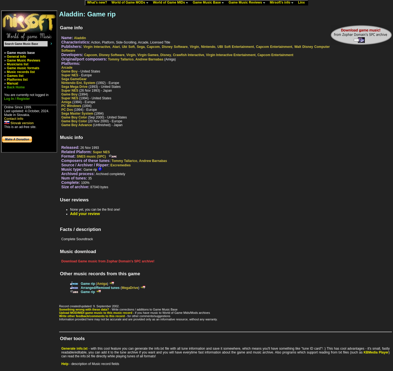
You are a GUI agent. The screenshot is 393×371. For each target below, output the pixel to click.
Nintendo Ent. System (78, 83)
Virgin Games (147, 55)
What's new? (98, 3)
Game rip (88, 284)
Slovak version (19, 123)
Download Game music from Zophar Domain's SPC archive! (107, 261)
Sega (141, 47)
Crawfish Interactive (188, 55)
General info (16, 57)
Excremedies (120, 165)
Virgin (194, 47)
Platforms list (17, 80)
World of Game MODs (131, 3)
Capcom (153, 47)
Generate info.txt (74, 348)
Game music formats (23, 68)
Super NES (69, 75)
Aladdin (80, 38)
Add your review (85, 213)
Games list (15, 76)
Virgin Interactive (96, 47)
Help (64, 364)
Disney (165, 55)
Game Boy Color (74, 117)
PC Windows (71, 106)
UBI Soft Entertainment (235, 47)
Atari (116, 47)
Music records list (21, 72)
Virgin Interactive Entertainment (231, 55)
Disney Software (174, 47)
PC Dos (67, 110)
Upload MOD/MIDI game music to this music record (95, 312)
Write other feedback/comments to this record (92, 316)
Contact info (13, 119)
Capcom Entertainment (274, 47)
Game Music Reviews (248, 3)
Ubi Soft (128, 47)
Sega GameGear (74, 79)
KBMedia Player (376, 352)
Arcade (67, 67)
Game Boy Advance (76, 125)
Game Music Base (209, 3)
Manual (12, 83)
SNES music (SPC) (91, 156)
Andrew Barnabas (149, 59)
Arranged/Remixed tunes (100, 288)
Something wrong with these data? (84, 309)
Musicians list (17, 64)
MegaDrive (130, 288)
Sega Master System (77, 113)
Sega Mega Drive (74, 87)
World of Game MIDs (172, 3)
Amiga (66, 102)
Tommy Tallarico (121, 59)
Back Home (16, 87)
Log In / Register (17, 99)
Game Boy (69, 71)
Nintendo (208, 47)
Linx (303, 3)
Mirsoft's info (283, 3)
